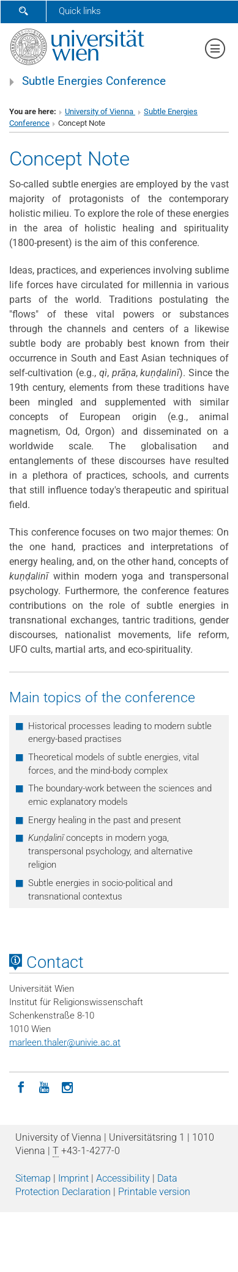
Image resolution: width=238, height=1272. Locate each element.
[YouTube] (44, 1086)
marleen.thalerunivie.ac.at (65, 1042)
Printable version (154, 1191)
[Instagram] (67, 1086)
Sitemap (33, 1178)
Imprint (73, 1178)
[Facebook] (20, 1086)
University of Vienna (100, 111)
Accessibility (123, 1178)
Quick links (80, 10)
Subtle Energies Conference (94, 81)
